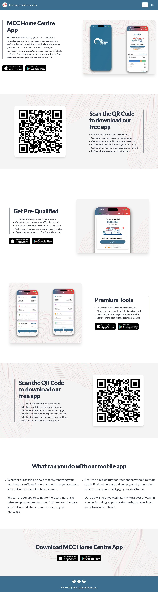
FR (152, 5)
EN (145, 5)
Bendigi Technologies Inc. (85, 587)
